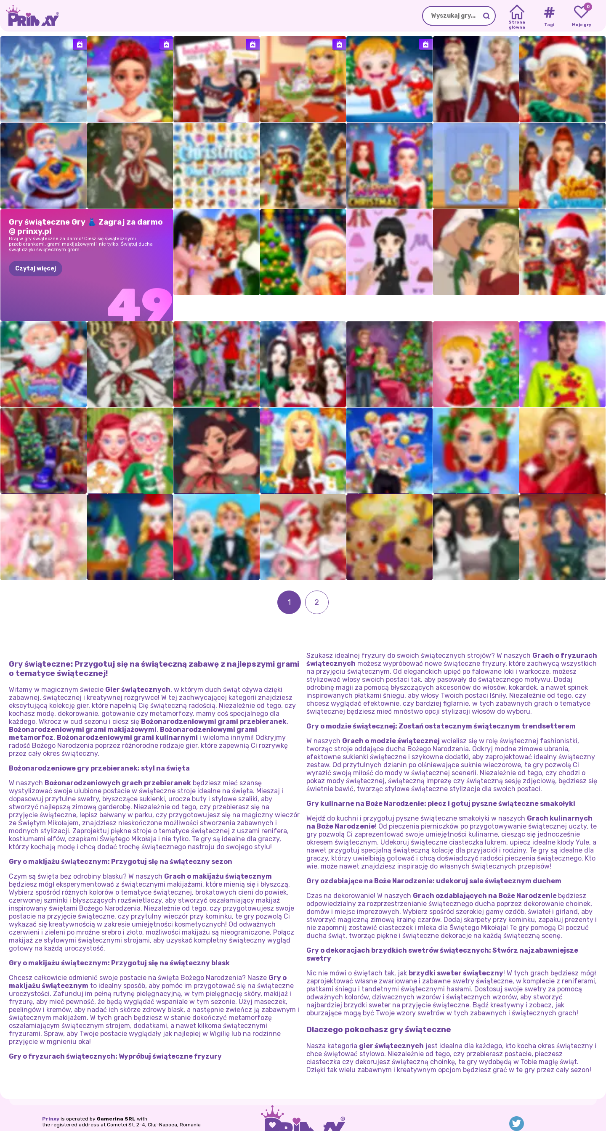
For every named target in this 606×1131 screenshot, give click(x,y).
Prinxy (50, 1094)
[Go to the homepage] (29, 16)
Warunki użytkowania (151, 1110)
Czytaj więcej (35, 268)
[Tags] (549, 16)
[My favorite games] (581, 16)
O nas (49, 1110)
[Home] (517, 16)
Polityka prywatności (90, 1110)
